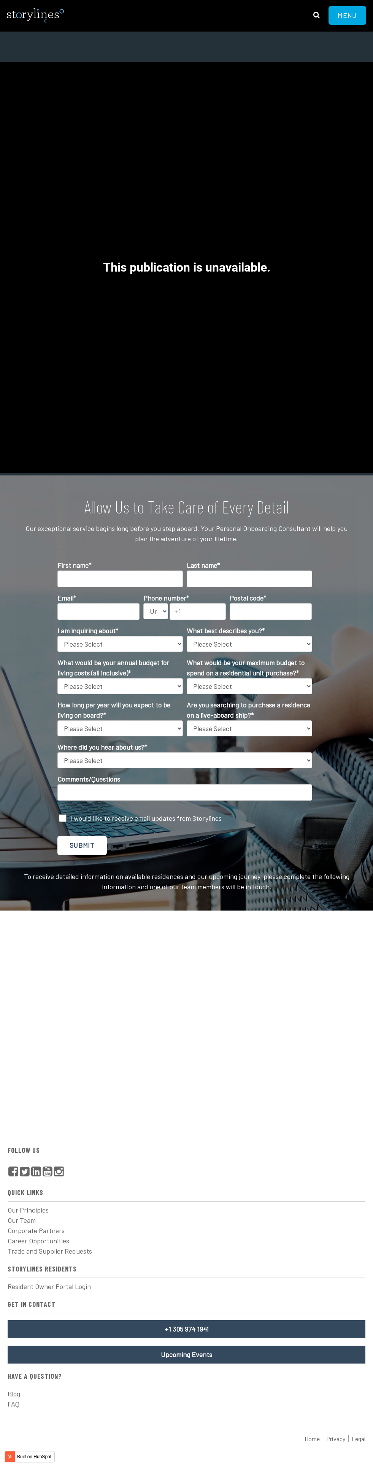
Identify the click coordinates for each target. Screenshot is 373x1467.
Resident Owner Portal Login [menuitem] (49, 1286)
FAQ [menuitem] (13, 1404)
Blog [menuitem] (14, 1393)
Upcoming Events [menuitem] (186, 1354)
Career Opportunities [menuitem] (38, 1241)
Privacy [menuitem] (335, 1438)
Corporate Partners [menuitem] (36, 1230)
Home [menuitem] (312, 1438)
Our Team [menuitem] (22, 1220)
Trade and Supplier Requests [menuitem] (50, 1251)
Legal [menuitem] (358, 1438)
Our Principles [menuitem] (28, 1210)
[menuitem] (13, 1171)
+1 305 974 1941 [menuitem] (187, 1329)
